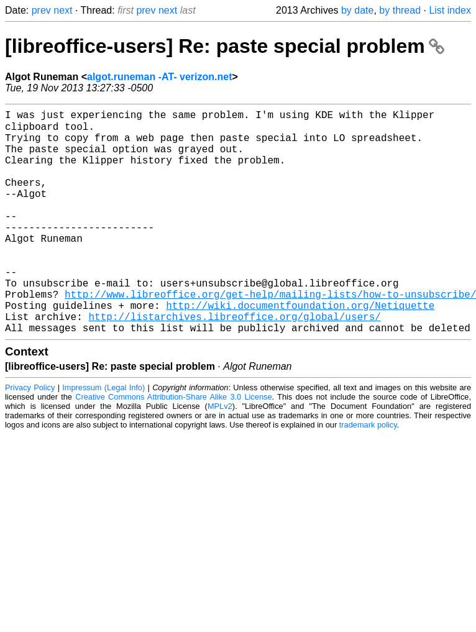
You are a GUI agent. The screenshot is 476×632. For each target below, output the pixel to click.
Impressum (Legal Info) (103, 436)
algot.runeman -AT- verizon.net (159, 76)
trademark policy (368, 473)
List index (450, 10)
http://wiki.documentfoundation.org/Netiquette (300, 348)
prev (41, 10)
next (62, 10)
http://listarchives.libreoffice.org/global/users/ (234, 362)
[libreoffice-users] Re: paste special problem (224, 46)
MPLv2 (220, 454)
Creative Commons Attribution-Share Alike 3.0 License (173, 445)
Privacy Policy (30, 436)
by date (357, 10)
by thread (400, 10)
